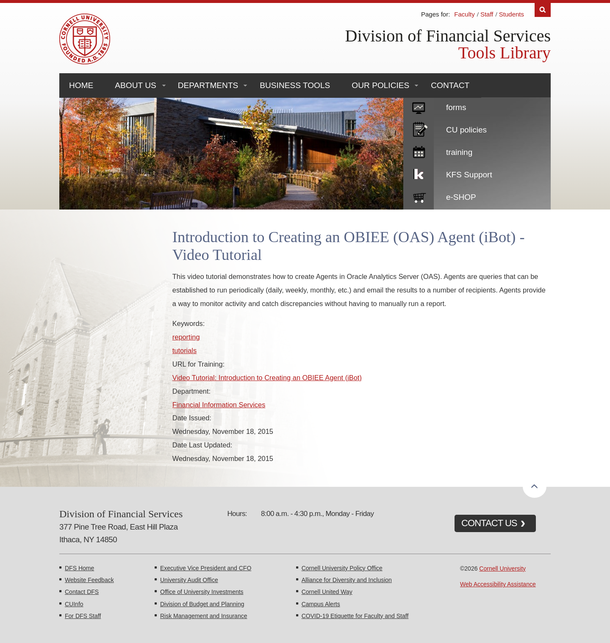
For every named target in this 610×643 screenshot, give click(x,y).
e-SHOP (461, 197)
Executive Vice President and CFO (205, 568)
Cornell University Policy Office (342, 568)
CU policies (466, 129)
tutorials (184, 350)
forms (456, 107)
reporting (186, 337)
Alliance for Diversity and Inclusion (347, 580)
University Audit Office (189, 580)
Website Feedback (89, 580)
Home (81, 85)
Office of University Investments (202, 591)
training (459, 152)
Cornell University (502, 568)
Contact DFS (82, 591)
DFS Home (79, 568)
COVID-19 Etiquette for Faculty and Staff (355, 616)
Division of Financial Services (448, 35)
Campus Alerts (321, 604)
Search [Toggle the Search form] (543, 10)
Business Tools (295, 85)
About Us (135, 85)
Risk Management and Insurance (203, 616)
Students (511, 14)
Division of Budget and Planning (202, 604)
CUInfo (74, 604)
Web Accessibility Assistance (498, 584)
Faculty (464, 14)
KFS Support (469, 174)
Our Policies (380, 85)
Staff (487, 14)
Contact (450, 85)
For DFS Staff (83, 616)
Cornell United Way (327, 591)
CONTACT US (489, 523)
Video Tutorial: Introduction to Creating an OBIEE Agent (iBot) (267, 377)
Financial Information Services (219, 404)
